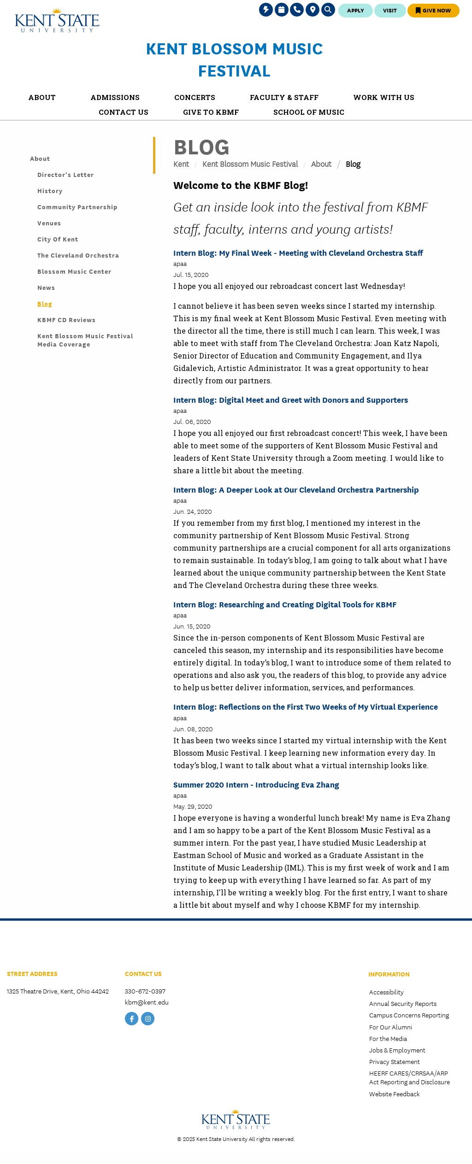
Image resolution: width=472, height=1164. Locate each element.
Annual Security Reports (403, 1003)
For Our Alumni (390, 1027)
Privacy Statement (394, 1061)
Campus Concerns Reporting (409, 1015)
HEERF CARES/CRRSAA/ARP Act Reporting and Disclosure (409, 1077)
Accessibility (386, 992)
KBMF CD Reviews (66, 319)
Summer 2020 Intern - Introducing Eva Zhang (256, 784)
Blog (45, 303)
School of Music (36, 947)
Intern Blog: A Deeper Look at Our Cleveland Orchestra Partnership (296, 489)
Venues (49, 222)
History (50, 190)
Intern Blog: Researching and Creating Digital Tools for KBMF (284, 604)
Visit (390, 10)
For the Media (388, 1038)
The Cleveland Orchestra (78, 255)
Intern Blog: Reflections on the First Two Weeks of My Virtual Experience (305, 706)
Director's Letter (65, 174)
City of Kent (57, 239)
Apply (355, 10)
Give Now (433, 10)
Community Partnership (77, 206)
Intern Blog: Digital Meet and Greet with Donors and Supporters (290, 399)
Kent (181, 163)
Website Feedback (394, 1093)
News (46, 287)
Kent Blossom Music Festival (234, 58)
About (321, 163)
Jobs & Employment (397, 1050)
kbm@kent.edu (147, 1002)
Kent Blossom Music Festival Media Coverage (85, 339)
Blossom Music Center (74, 271)
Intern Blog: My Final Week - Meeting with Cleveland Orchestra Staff (298, 252)
